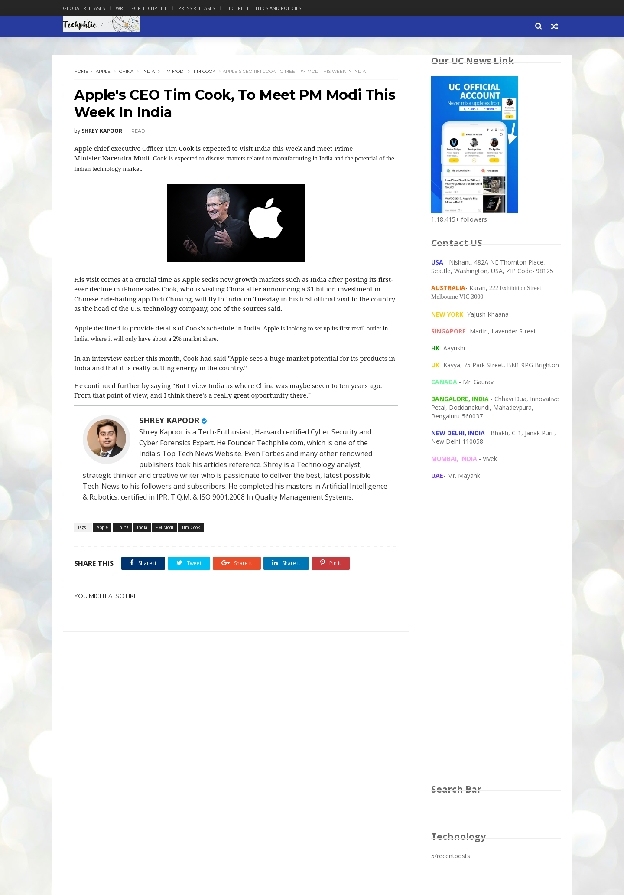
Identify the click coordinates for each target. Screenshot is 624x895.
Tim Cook (204, 71)
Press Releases (196, 8)
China (126, 71)
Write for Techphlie (141, 8)
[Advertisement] (496, 640)
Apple (103, 71)
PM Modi (174, 71)
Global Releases (84, 8)
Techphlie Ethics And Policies (263, 8)
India (148, 71)
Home (81, 71)
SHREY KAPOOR (169, 420)
